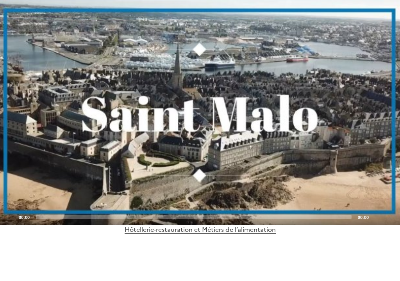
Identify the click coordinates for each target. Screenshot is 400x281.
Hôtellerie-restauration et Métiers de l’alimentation (200, 229)
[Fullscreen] (389, 216)
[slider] (194, 217)
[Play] (200, 112)
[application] (200, 112)
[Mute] (376, 216)
